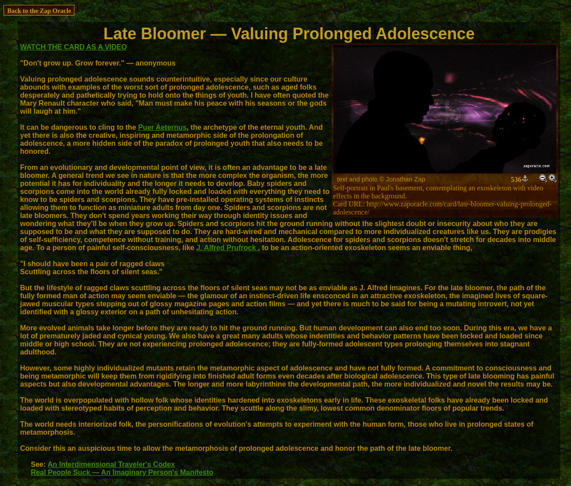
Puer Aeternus (162, 127)
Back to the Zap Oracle (39, 10)
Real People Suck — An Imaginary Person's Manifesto (122, 472)
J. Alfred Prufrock (227, 247)
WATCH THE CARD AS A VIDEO (73, 47)
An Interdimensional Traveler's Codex (111, 464)
